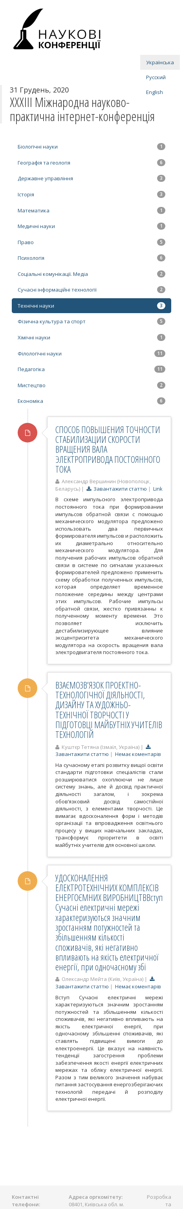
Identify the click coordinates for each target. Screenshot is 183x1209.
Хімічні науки (91, 337)
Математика (91, 210)
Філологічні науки (91, 353)
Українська (160, 62)
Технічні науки (91, 305)
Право (91, 242)
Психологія (91, 257)
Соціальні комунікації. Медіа (91, 273)
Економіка (91, 400)
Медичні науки (91, 226)
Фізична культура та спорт (91, 321)
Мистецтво (91, 385)
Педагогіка (91, 369)
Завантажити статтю (116, 488)
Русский (156, 77)
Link (158, 488)
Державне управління (91, 178)
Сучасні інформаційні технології (91, 289)
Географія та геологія (91, 162)
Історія (91, 194)
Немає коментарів (138, 754)
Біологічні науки (91, 146)
